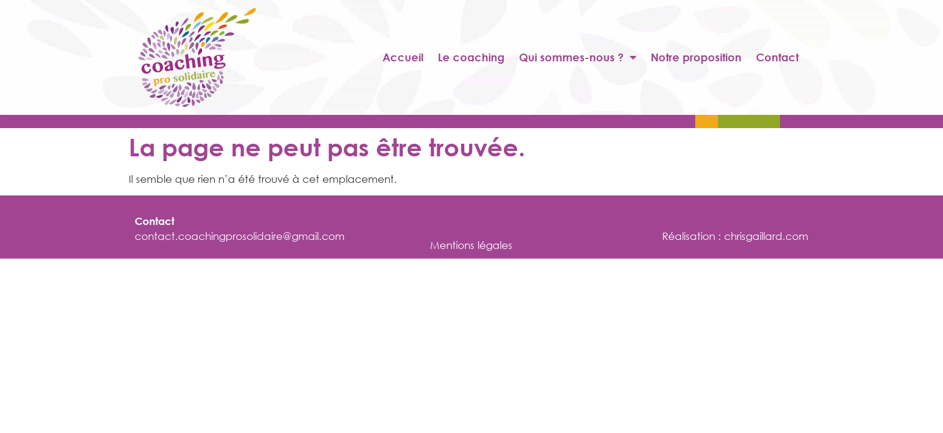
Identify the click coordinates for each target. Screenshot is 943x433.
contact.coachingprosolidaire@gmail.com (240, 236)
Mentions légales (471, 245)
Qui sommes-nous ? (577, 57)
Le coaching (471, 57)
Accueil (402, 57)
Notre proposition (696, 57)
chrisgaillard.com (766, 236)
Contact (777, 57)
